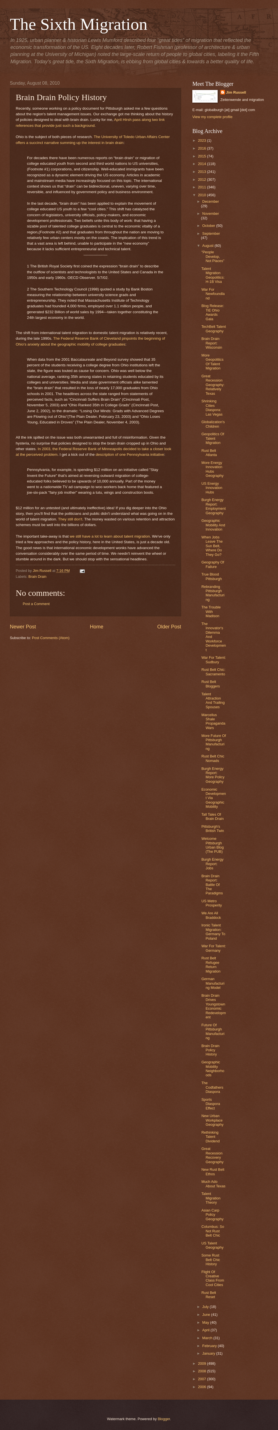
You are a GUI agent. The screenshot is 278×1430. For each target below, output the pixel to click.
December (210, 201)
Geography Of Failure (212, 564)
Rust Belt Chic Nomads (212, 758)
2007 (202, 1379)
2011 (202, 187)
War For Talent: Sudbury (213, 659)
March (207, 1338)
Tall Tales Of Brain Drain (212, 816)
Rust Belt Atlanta (209, 452)
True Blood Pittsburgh (211, 576)
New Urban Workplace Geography (212, 1120)
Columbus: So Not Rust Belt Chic (212, 1230)
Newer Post (23, 627)
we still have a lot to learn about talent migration (110, 536)
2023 (202, 140)
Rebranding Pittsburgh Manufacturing (212, 593)
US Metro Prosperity (211, 903)
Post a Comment (36, 604)
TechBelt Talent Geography (213, 328)
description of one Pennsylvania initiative (130, 454)
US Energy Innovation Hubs (211, 487)
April (206, 1330)
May (206, 1322)
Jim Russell (236, 92)
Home (96, 627)
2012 (202, 179)
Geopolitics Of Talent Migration (212, 438)
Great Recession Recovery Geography (212, 1155)
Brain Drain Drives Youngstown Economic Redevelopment (213, 1006)
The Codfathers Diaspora (212, 1087)
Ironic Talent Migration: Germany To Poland (213, 931)
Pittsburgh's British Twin (212, 828)
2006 (202, 1387)
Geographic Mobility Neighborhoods (212, 1068)
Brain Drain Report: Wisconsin (211, 343)
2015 (202, 156)
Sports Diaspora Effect (210, 1103)
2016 (202, 148)
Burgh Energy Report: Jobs (212, 863)
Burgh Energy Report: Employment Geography (213, 506)
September (211, 233)
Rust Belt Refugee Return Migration (210, 964)
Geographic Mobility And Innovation (213, 524)
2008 (202, 1371)
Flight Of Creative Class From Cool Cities (212, 1278)
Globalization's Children (213, 424)
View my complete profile (212, 117)
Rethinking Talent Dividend (210, 1136)
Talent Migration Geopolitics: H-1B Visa (212, 275)
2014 (202, 164)
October (209, 226)
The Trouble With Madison (211, 611)
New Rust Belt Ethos (212, 1171)
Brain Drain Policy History (210, 1050)
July (205, 1307)
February (210, 1346)
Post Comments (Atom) (51, 638)
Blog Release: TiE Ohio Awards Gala (212, 312)
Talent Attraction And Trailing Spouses (213, 700)
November (210, 213)
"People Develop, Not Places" (212, 256)
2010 (202, 195)
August (208, 245)
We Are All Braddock (211, 915)
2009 (202, 1363)
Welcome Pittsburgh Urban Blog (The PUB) (212, 845)
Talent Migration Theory (210, 1198)
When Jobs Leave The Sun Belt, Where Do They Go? (212, 546)
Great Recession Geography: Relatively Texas (212, 385)
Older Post (169, 627)
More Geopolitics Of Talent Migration (212, 361)
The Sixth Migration (78, 24)
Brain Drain (37, 576)
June (206, 1314)
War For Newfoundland (213, 293)
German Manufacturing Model (212, 983)
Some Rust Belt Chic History (210, 1259)
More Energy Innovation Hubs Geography (212, 469)
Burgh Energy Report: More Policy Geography (212, 775)
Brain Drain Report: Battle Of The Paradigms (212, 885)
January (209, 1353)
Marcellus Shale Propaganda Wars (213, 721)
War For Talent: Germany (213, 948)
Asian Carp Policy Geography (212, 1214)
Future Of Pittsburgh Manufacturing (212, 1031)
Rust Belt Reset (208, 1295)
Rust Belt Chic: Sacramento (213, 671)
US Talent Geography (212, 1245)
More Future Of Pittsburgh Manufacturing (213, 742)
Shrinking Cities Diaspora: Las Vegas (211, 407)
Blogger (164, 1419)
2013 (202, 172)
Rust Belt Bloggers (210, 684)
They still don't (70, 519)
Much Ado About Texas (213, 1183)
